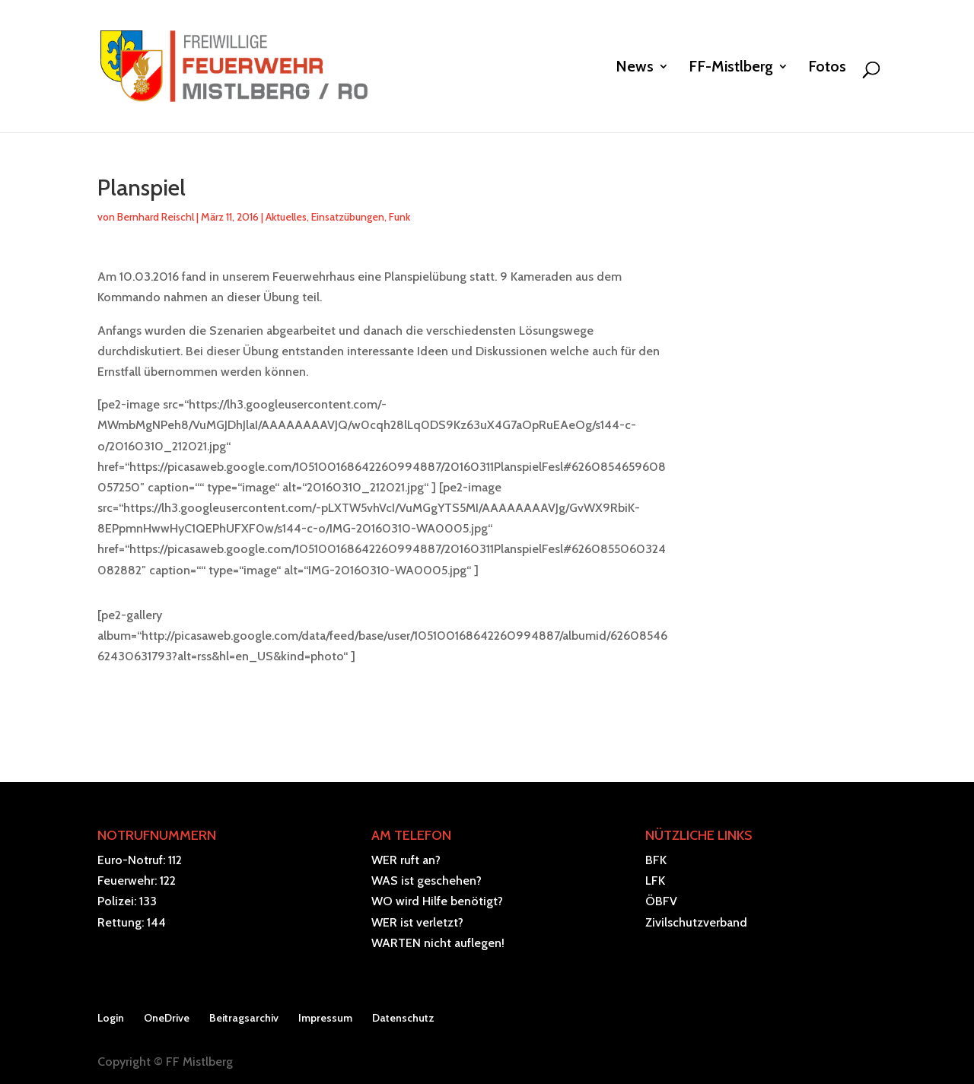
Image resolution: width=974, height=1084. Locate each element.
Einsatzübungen (347, 217)
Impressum (325, 1018)
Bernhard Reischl (155, 217)
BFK (656, 860)
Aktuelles (286, 217)
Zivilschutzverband (696, 922)
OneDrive (166, 1018)
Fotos (827, 68)
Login (110, 1018)
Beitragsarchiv (244, 1018)
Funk (399, 217)
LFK (655, 880)
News (635, 68)
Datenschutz (403, 1018)
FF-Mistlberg (731, 68)
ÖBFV (661, 901)
